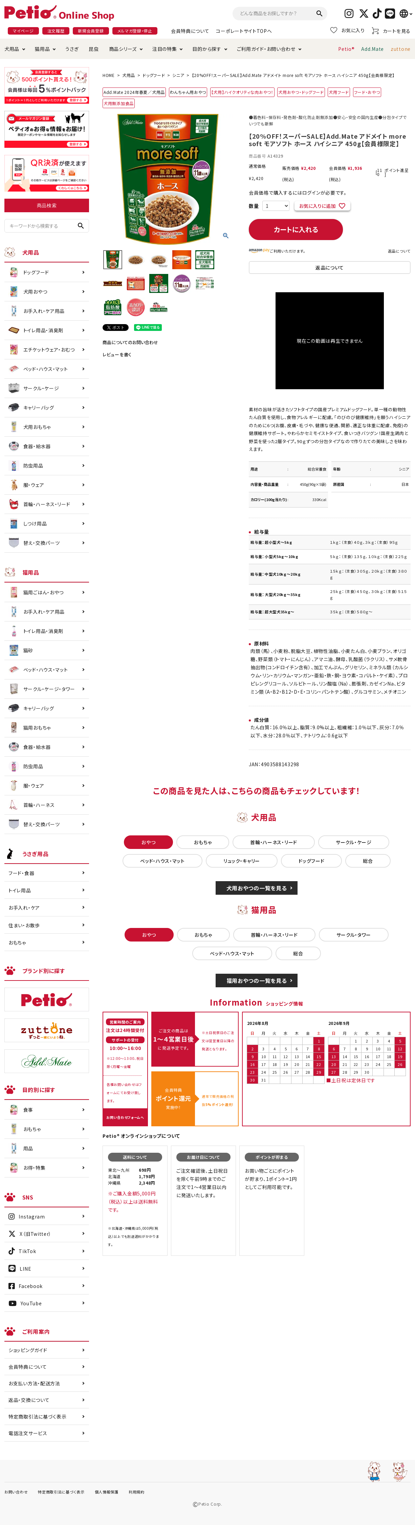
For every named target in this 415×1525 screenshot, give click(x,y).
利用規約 (137, 1491)
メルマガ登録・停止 (134, 31)
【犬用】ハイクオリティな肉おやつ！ (242, 92)
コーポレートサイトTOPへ (244, 30)
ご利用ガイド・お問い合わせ (266, 48)
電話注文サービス (27, 1433)
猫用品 (42, 48)
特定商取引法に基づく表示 (37, 1416)
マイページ (23, 31)
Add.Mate (372, 48)
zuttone (401, 48)
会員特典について (190, 30)
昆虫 (94, 48)
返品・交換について (28, 1400)
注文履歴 (56, 31)
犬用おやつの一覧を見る (256, 888)
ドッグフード (154, 75)
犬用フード (339, 92)
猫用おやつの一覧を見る (256, 980)
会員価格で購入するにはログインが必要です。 (298, 192)
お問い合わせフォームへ (125, 1117)
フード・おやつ (367, 92)
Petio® (346, 48)
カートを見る (391, 30)
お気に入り (347, 30)
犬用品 (11, 48)
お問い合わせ (16, 1491)
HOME (109, 75)
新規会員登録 (91, 31)
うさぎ (72, 48)
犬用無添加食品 (119, 103)
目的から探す (206, 48)
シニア (178, 75)
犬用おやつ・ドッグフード (301, 92)
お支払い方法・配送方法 (34, 1383)
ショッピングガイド (27, 1350)
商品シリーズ (123, 48)
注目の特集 (164, 48)
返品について (399, 251)
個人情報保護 (106, 1491)
